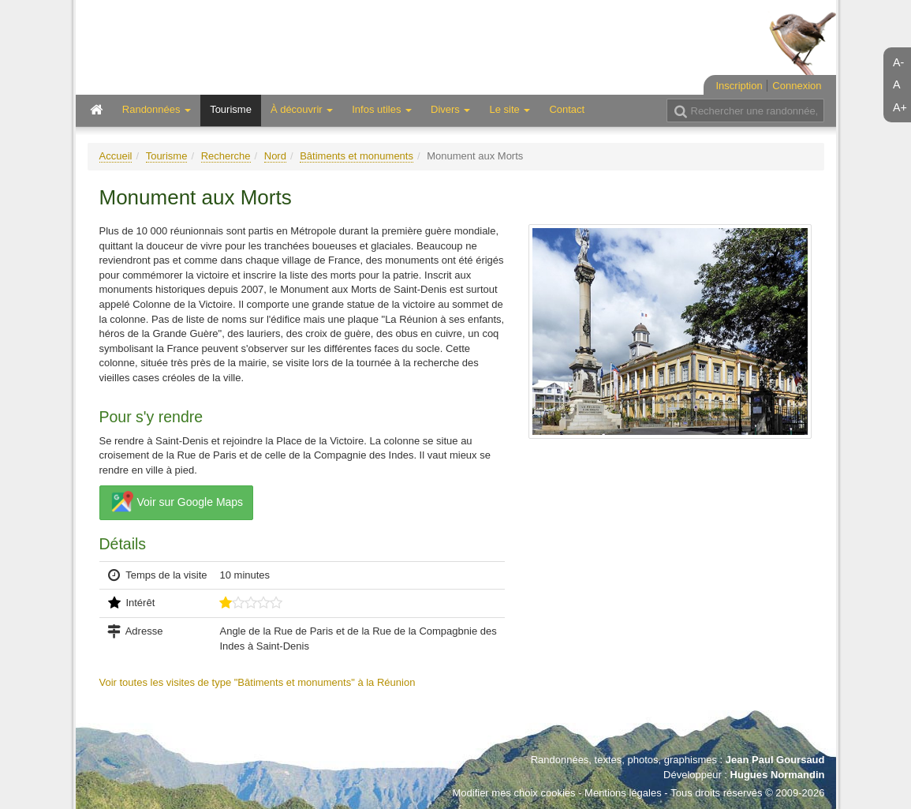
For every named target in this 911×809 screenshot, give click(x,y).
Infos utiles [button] (382, 109)
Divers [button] (450, 109)
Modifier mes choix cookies (513, 793)
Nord (275, 156)
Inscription (738, 86)
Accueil (116, 156)
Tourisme (231, 109)
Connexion (796, 86)
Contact (566, 109)
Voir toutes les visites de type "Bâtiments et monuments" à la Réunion (257, 682)
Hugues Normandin (777, 775)
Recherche (226, 156)
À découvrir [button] (302, 109)
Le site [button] (509, 109)
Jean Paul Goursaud (775, 760)
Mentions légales (623, 793)
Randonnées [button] (156, 109)
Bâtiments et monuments (356, 156)
